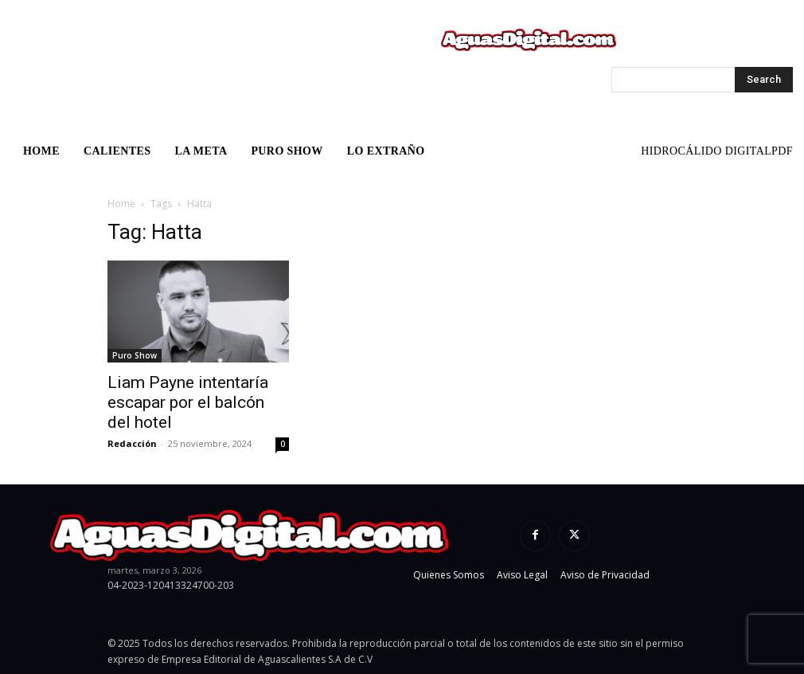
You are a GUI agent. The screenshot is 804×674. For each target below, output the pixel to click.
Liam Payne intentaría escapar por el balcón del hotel (187, 402)
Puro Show (134, 355)
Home (121, 203)
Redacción (132, 443)
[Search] (764, 79)
